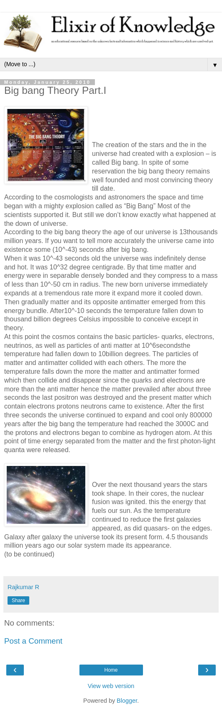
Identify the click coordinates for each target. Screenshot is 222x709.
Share (18, 600)
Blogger (127, 700)
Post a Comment (33, 641)
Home (110, 670)
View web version (111, 686)
